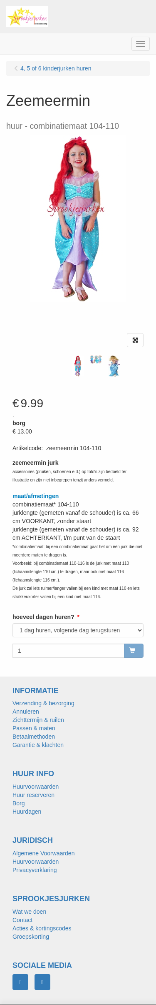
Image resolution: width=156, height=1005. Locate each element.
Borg (18, 803)
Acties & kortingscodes (42, 928)
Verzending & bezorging (43, 703)
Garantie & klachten (38, 745)
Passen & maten (33, 728)
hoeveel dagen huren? (43, 617)
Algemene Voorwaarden (43, 853)
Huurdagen (26, 811)
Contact (22, 920)
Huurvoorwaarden (35, 786)
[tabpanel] (78, 366)
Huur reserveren (33, 795)
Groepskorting (30, 936)
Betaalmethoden (33, 736)
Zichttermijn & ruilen (38, 720)
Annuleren (25, 711)
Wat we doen (29, 911)
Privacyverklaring (34, 870)
